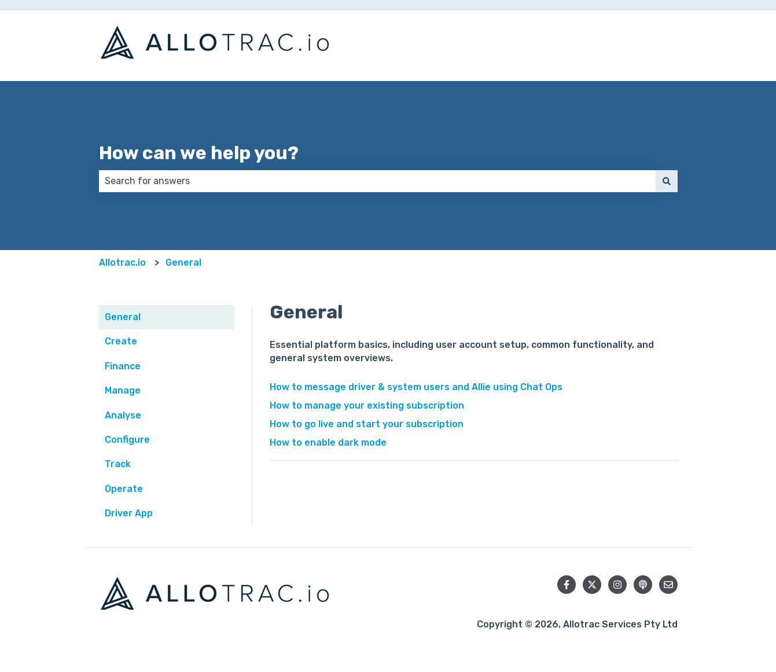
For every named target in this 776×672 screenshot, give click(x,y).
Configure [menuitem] (127, 439)
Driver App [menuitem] (129, 513)
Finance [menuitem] (123, 366)
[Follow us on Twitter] (592, 584)
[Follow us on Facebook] (566, 584)
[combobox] (377, 181)
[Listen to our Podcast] (643, 584)
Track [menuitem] (118, 463)
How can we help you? (199, 153)
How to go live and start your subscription (367, 423)
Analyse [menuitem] (123, 415)
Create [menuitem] (121, 341)
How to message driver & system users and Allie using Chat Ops (416, 386)
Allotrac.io (122, 262)
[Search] (667, 181)
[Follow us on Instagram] (617, 584)
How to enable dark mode (328, 442)
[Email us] (668, 584)
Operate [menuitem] (124, 488)
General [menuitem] (123, 316)
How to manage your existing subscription (367, 405)
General (183, 262)
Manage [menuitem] (123, 390)
